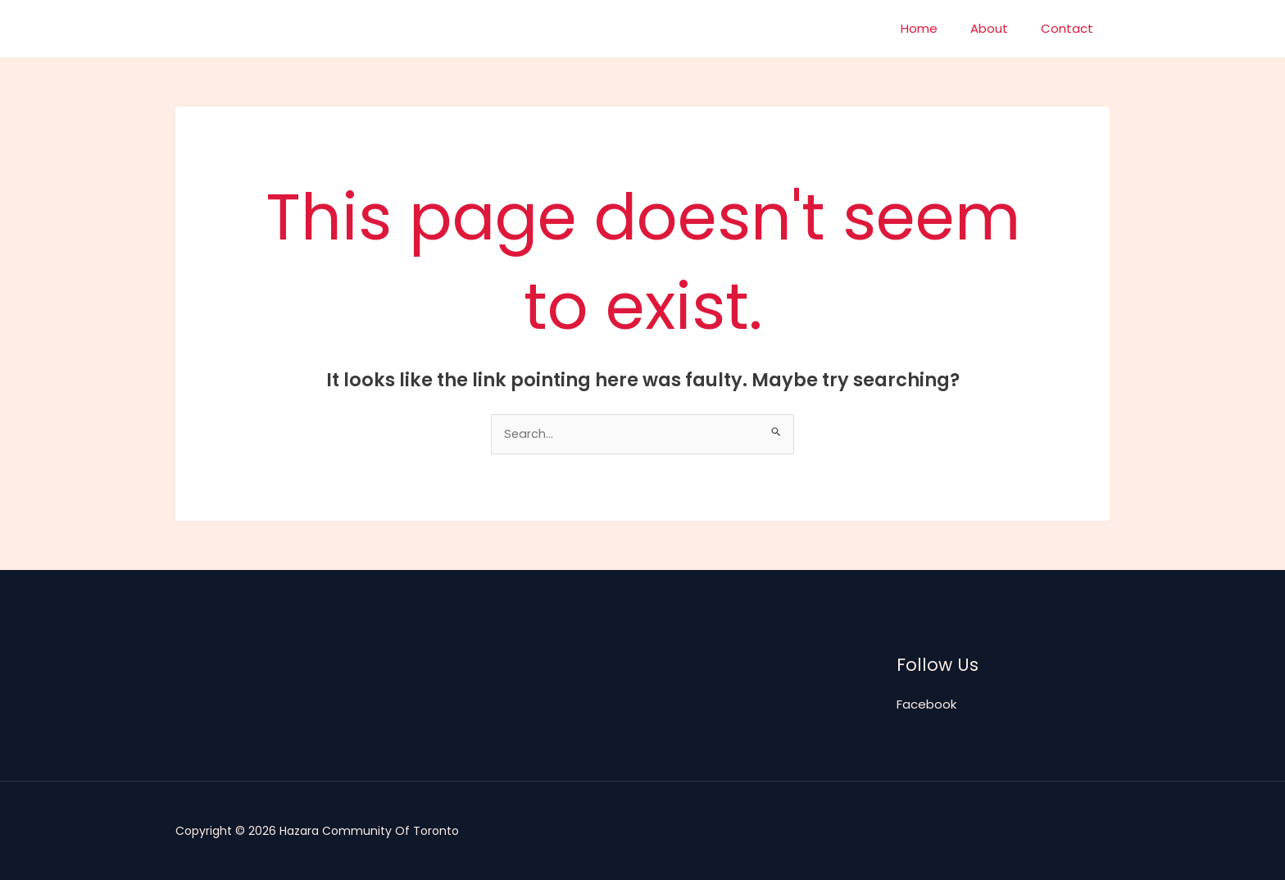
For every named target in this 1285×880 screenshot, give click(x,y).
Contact (1071, 28)
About (1001, 28)
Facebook (926, 705)
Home (939, 28)
